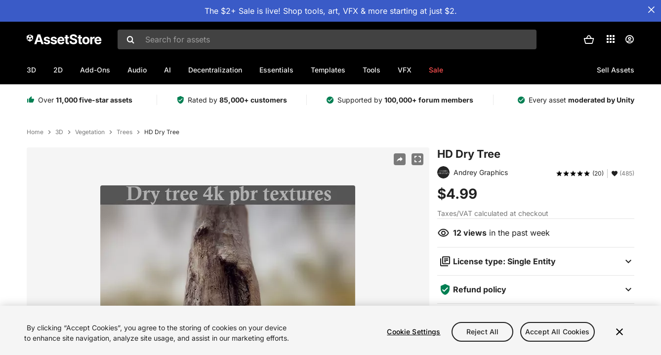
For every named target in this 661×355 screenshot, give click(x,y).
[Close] (619, 337)
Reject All (482, 336)
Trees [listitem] (124, 132)
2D (58, 70)
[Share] (400, 159)
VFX (405, 70)
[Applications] (611, 39)
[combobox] (327, 39)
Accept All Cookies (557, 336)
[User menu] (629, 39)
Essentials (276, 70)
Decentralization (215, 70)
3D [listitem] (59, 132)
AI (167, 70)
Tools (371, 70)
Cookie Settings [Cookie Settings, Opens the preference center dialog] (413, 336)
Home (35, 132)
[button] (589, 39)
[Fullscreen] (417, 159)
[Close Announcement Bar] (651, 10)
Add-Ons (95, 70)
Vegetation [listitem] (90, 132)
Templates (328, 70)
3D (31, 70)
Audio (137, 70)
